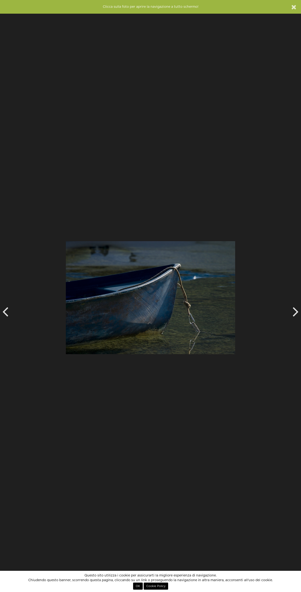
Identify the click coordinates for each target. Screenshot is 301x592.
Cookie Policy (156, 586)
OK (138, 586)
